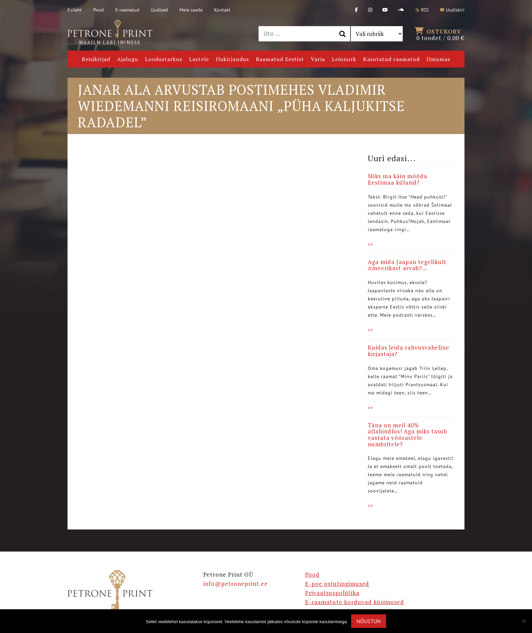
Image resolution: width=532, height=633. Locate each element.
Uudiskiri (452, 10)
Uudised (159, 10)
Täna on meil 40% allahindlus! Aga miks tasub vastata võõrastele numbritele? (407, 434)
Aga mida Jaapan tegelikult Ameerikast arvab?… (407, 265)
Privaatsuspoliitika (332, 593)
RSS (422, 10)
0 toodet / (440, 34)
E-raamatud (127, 10)
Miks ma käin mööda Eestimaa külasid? (397, 179)
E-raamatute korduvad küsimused (354, 602)
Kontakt (222, 10)
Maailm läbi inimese (110, 32)
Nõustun (369, 621)
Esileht (75, 10)
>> (370, 244)
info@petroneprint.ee (235, 584)
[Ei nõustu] (523, 621)
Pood (98, 10)
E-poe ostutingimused (337, 584)
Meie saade (191, 10)
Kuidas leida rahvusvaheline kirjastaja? (408, 350)
